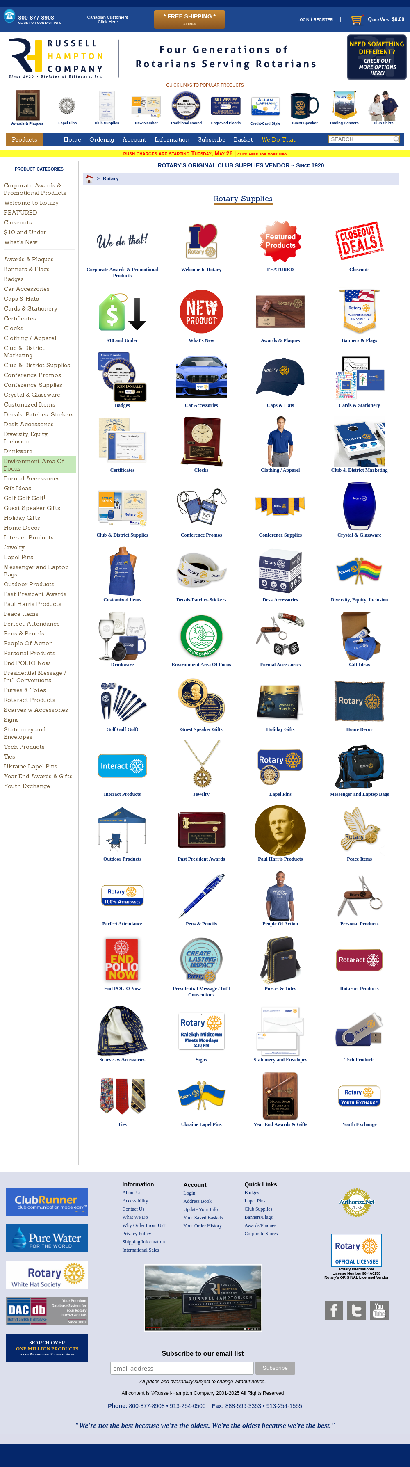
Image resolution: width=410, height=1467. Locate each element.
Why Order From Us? (144, 1225)
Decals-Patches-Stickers (39, 414)
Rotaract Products (29, 700)
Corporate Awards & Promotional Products (35, 189)
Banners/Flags (259, 1217)
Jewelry (14, 547)
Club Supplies (106, 121)
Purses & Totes (25, 690)
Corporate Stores (261, 1233)
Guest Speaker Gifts (32, 508)
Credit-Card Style (265, 122)
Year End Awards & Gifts (38, 776)
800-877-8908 (40, 19)
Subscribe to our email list (203, 1353)
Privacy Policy (137, 1233)
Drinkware (18, 451)
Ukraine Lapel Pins (30, 766)
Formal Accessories (32, 478)
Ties (9, 756)
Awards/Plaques (260, 1225)
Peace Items (21, 613)
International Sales (141, 1250)
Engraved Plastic (225, 121)
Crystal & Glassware (32, 394)
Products (24, 139)
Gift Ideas (17, 488)
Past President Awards (35, 594)
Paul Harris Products (32, 604)
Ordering (101, 139)
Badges (14, 279)
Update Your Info (201, 1209)
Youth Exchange (27, 786)
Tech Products (24, 746)
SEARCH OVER (47, 1348)
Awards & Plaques (27, 121)
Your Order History (203, 1226)
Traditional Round (186, 121)
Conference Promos (32, 375)
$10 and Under (25, 232)
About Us (132, 1192)
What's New (20, 242)
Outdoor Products (29, 584)
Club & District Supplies (37, 365)
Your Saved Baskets (203, 1217)
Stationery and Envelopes (25, 733)
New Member (146, 121)
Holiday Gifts (22, 517)
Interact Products (29, 537)
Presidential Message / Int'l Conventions (35, 676)
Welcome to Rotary (31, 202)
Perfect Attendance (32, 623)
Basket (243, 139)
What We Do (135, 1217)
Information (172, 139)
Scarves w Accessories (36, 709)
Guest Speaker (304, 121)
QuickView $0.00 (376, 19)
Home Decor (22, 527)
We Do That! (279, 139)
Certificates (20, 318)
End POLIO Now (27, 663)
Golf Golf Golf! (24, 498)
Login (190, 1193)
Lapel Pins (67, 121)
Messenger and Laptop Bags (359, 794)
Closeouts (18, 222)
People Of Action (28, 643)
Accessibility (135, 1201)
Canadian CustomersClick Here (107, 19)
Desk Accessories (29, 424)
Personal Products (29, 653)
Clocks (13, 328)
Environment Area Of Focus (201, 664)
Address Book (198, 1201)
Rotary (110, 178)
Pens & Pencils (24, 633)
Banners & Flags (27, 269)
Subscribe (212, 139)
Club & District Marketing (24, 351)
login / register (315, 19)
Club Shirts (383, 121)
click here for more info (262, 154)
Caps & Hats (21, 298)
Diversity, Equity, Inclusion (26, 437)
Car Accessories (27, 288)
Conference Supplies (33, 384)
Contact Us (134, 1209)
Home (72, 139)
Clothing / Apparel (30, 338)
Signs (11, 719)
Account (134, 139)
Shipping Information (144, 1242)
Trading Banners (344, 121)
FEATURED (20, 212)
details (189, 23)
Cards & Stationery (30, 308)
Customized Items (29, 404)
